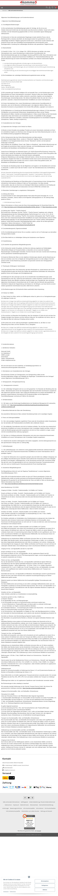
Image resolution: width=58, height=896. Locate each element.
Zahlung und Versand (46, 811)
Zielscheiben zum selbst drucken (30, 811)
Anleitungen (5, 808)
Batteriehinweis (24, 805)
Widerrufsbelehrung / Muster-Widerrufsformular (42, 802)
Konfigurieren (44, 885)
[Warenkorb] (55, 7)
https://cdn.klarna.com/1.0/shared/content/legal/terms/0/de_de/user (22, 207)
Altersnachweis (34, 805)
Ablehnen (44, 889)
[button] (46, 7)
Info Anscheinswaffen (29, 808)
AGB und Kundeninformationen (11, 802)
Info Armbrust (39, 808)
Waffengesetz (24, 802)
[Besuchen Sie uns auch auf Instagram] (32, 798)
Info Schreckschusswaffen (13, 811)
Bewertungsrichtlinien (16, 808)
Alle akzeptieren (44, 881)
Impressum (6, 891)
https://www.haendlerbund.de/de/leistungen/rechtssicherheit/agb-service (24, 483)
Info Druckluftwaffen (50, 808)
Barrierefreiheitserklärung (46, 805)
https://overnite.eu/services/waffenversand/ (34, 688)
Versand (39, 830)
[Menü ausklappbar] (1, 8)
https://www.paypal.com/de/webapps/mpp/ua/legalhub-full (19, 225)
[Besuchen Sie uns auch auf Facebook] (25, 798)
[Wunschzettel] (52, 7)
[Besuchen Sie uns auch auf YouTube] (28, 798)
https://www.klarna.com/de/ (50, 207)
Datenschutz (13, 891)
